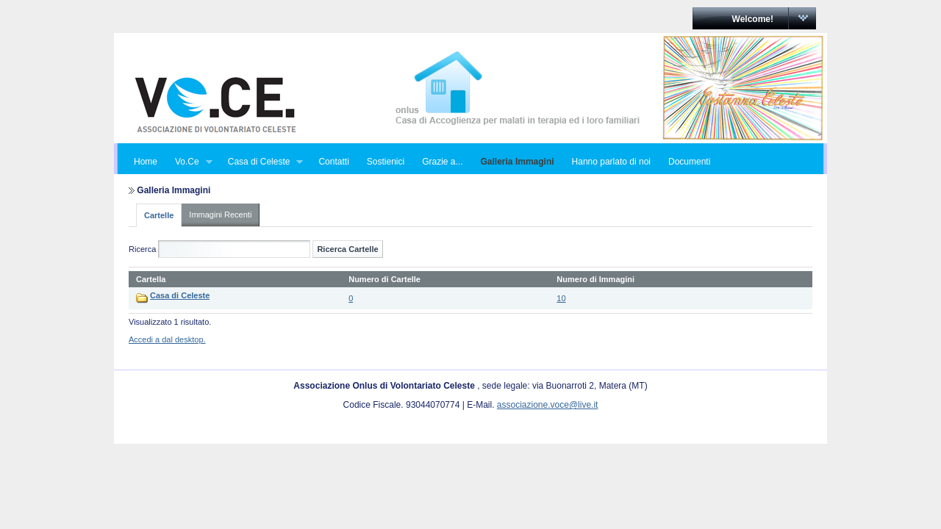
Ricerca (142, 249)
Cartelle (158, 215)
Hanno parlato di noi (611, 161)
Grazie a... (442, 161)
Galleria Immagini (517, 161)
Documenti (689, 161)
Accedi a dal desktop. (167, 339)
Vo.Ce (189, 162)
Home (145, 161)
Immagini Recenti (220, 214)
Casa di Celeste (261, 162)
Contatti (333, 161)
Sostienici (385, 161)
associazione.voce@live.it (547, 405)
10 (561, 298)
